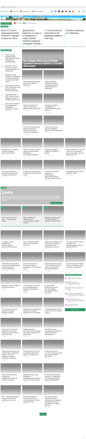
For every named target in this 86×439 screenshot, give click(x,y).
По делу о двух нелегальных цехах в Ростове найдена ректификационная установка (51, 289)
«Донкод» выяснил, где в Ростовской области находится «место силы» (53, 219)
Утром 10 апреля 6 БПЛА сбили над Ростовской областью (31, 243)
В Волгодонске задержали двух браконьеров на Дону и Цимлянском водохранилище (12, 58)
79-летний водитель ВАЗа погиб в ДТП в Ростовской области (53, 310)
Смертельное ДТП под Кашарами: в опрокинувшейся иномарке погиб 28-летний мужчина (32, 377)
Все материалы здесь (56, 203)
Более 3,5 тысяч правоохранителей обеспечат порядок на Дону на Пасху (10, 34)
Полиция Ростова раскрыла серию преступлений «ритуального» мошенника (32, 310)
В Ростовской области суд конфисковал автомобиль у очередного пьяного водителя (12, 107)
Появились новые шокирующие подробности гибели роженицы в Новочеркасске (53, 331)
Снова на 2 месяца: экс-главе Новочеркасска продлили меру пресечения (32, 106)
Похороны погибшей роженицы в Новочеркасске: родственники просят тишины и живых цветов (53, 175)
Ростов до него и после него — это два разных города (9, 219)
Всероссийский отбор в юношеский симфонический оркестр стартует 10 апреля (10, 377)
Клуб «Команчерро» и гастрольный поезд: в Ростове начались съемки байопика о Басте (31, 399)
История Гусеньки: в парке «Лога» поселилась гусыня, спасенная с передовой (74, 265)
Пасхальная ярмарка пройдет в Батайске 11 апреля (52, 151)
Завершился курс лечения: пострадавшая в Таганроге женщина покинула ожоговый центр (12, 78)
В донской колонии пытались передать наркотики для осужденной (53, 128)
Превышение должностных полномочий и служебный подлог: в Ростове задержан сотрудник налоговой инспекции (10, 354)
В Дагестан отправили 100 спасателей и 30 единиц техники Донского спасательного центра (53, 244)
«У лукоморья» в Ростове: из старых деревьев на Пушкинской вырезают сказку (31, 288)
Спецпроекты (38, 11)
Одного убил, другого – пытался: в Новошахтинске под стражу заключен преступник (53, 353)
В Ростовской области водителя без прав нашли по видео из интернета (10, 173)
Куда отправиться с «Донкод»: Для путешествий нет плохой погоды (31, 220)
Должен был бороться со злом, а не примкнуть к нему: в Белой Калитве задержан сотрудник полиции (32, 37)
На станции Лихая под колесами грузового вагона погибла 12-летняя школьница (42, 63)
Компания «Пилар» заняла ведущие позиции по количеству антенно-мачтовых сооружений (31, 129)
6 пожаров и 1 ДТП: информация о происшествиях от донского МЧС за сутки (9, 244)
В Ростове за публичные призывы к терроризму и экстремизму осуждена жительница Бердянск (53, 377)
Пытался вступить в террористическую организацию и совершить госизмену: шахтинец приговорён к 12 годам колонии (53, 401)
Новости (14, 11)
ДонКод (7, 192)
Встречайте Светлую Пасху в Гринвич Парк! (74, 172)
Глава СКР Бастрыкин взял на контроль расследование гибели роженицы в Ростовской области (11, 266)
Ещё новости (43, 414)
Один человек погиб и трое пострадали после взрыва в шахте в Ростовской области (12, 88)
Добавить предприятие (75, 309)
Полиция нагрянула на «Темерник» (75, 31)
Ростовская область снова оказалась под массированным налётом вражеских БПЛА (74, 244)
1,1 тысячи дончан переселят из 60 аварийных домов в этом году (53, 34)
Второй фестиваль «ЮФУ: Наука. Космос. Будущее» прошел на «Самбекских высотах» (12, 97)
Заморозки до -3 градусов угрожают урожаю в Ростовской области (10, 151)
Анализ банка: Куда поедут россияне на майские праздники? (31, 83)
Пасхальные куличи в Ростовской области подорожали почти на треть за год (32, 266)
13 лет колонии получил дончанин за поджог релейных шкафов (9, 310)
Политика (13, 7)
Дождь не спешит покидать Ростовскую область (11, 286)
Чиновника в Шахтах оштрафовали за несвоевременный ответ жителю (53, 107)
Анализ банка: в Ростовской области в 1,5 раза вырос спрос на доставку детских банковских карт (75, 152)
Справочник (25, 11)
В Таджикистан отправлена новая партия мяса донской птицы (32, 173)
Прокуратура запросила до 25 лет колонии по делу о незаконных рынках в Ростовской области (53, 266)
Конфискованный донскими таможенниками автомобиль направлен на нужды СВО (32, 331)
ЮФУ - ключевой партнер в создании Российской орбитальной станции (10, 398)
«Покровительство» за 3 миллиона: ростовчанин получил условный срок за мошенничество (10, 331)
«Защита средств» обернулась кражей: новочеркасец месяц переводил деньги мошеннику (51, 85)
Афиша (3, 7)
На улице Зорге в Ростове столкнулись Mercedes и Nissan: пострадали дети (31, 352)
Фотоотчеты (7, 7)
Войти (84, 11)
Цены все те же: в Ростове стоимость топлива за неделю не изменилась (12, 68)
